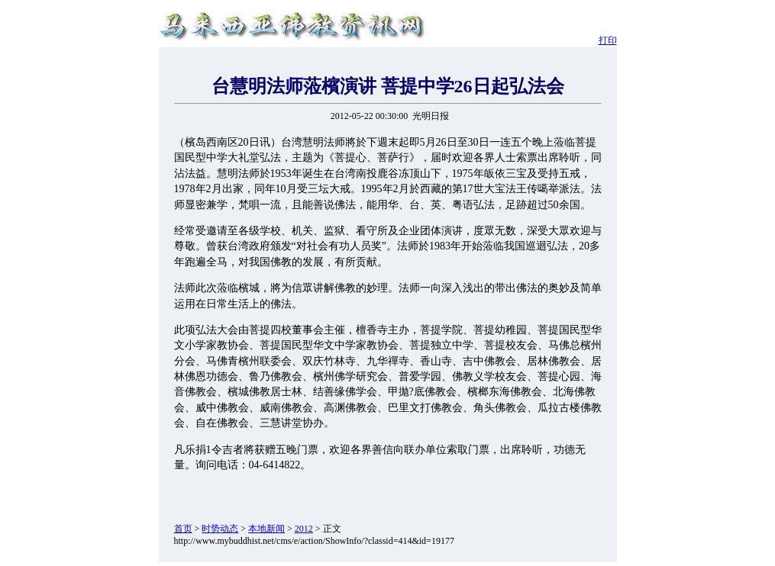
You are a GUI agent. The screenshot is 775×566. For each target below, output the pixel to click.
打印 (608, 40)
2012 (304, 528)
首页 (183, 528)
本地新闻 (266, 528)
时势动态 (220, 528)
